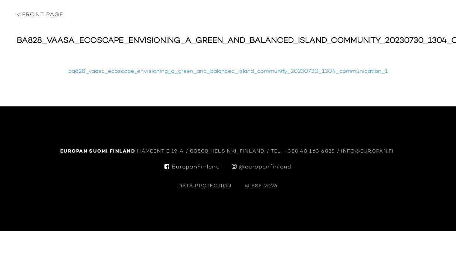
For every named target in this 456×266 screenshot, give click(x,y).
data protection (204, 186)
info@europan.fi (368, 151)
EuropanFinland (192, 167)
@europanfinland (262, 167)
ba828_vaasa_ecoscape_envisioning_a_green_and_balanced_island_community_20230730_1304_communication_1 (228, 71)
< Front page (40, 15)
